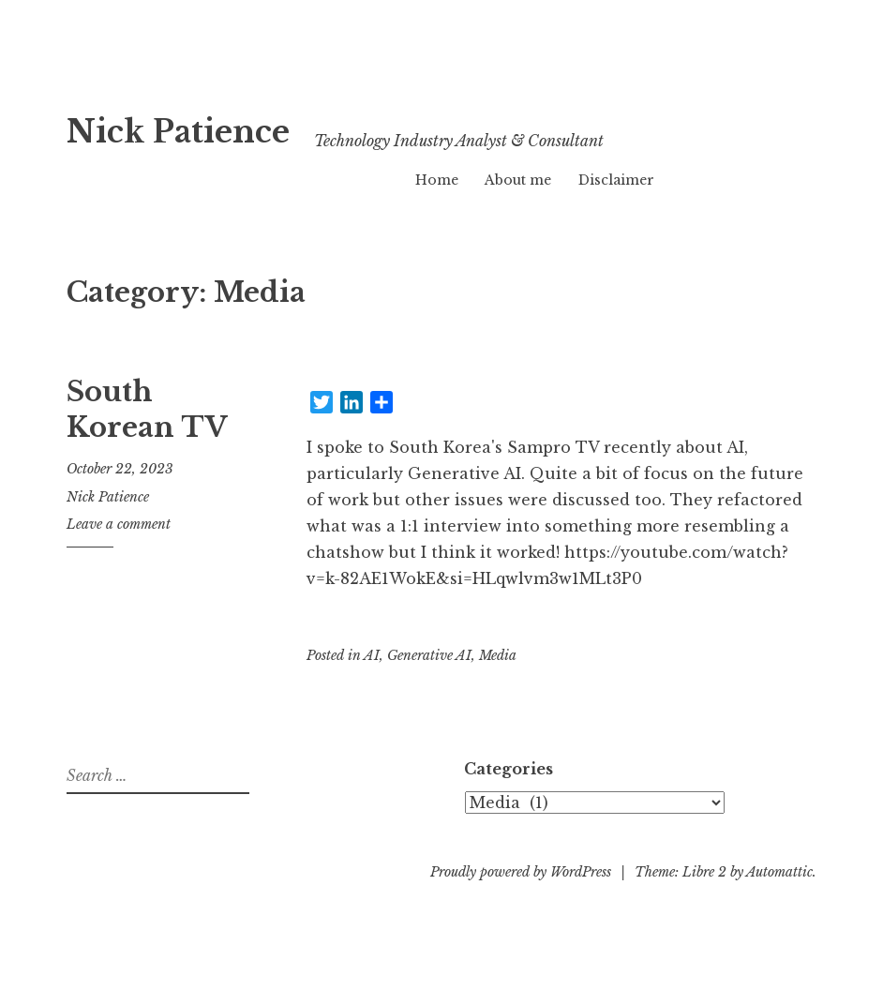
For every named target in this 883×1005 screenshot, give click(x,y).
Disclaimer (616, 180)
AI (372, 655)
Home (436, 180)
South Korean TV (147, 409)
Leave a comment (119, 524)
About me (518, 180)
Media (497, 655)
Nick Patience (228, 127)
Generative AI (429, 655)
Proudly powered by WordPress (520, 871)
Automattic (779, 871)
